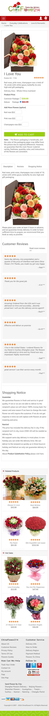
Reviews (20, 166)
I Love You (8, 25)
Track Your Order (8, 664)
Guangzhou (27, 689)
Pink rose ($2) (9, 118)
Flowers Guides (7, 657)
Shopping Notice (35, 166)
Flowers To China (33, 657)
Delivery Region (32, 650)
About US (5, 644)
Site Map (4, 677)
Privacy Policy (6, 650)
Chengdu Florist (38, 692)
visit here (40, 454)
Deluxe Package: (16, 102)
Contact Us (5, 668)
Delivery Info (31, 644)
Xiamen (17, 692)
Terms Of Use (6, 653)
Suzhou (8, 692)
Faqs (3, 674)
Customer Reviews (8, 647)
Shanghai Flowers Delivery (16, 686)
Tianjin (37, 689)
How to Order (31, 647)
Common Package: (16, 98)
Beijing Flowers (35, 686)
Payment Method (33, 653)
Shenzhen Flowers (12, 689)
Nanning (25, 692)
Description (8, 166)
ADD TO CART (24, 134)
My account (6, 671)
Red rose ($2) (9, 112)
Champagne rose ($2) (12, 124)
